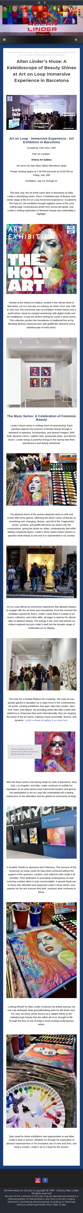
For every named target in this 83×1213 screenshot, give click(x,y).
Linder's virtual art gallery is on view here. (46, 720)
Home (10, 52)
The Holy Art (20, 52)
